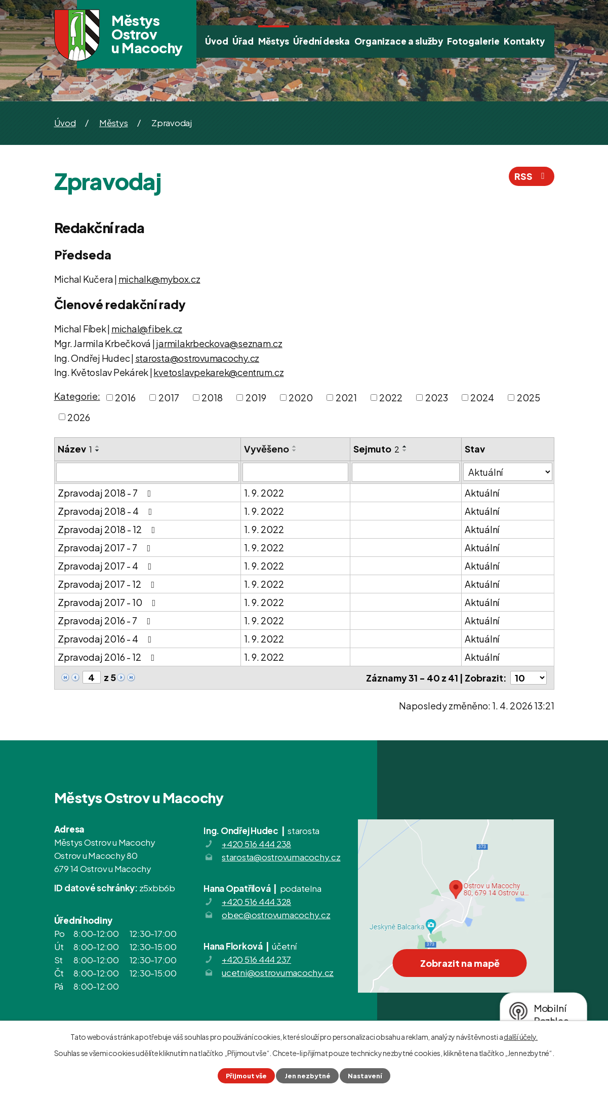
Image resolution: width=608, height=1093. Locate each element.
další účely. (521, 1036)
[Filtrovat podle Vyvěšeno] (295, 472)
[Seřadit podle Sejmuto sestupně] (405, 450)
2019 (256, 397)
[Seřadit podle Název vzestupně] (97, 446)
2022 (390, 397)
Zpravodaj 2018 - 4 (107, 511)
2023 (436, 397)
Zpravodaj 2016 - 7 (106, 620)
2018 (212, 397)
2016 (125, 397)
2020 (301, 397)
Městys (273, 41)
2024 (482, 397)
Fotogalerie (473, 41)
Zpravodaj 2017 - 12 (108, 584)
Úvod (216, 41)
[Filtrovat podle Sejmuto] (406, 472)
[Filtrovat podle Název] (147, 472)
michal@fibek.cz (146, 328)
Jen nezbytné (308, 1076)
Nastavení (365, 1076)
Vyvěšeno (266, 449)
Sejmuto (376, 449)
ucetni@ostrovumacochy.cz (278, 972)
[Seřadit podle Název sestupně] (97, 450)
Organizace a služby (398, 41)
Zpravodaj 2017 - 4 (107, 566)
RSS (531, 176)
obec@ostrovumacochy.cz (276, 914)
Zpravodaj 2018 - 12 (108, 529)
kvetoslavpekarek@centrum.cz (218, 372)
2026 (78, 417)
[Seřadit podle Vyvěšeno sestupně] (294, 450)
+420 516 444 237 (256, 959)
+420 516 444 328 (256, 901)
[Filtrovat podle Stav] (507, 472)
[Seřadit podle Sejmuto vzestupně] (405, 446)
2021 (346, 397)
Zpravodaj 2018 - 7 (106, 493)
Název (75, 449)
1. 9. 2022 (264, 493)
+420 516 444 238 (256, 843)
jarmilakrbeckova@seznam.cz (219, 343)
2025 (528, 397)
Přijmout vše (246, 1076)
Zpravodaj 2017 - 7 (106, 547)
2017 (168, 397)
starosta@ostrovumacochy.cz (197, 358)
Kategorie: (77, 396)
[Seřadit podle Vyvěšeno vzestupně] (294, 446)
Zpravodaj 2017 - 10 (109, 602)
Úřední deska (321, 41)
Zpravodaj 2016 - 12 (108, 657)
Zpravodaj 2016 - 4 (107, 639)
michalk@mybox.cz (159, 279)
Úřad (243, 41)
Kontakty (524, 41)
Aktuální (482, 493)
